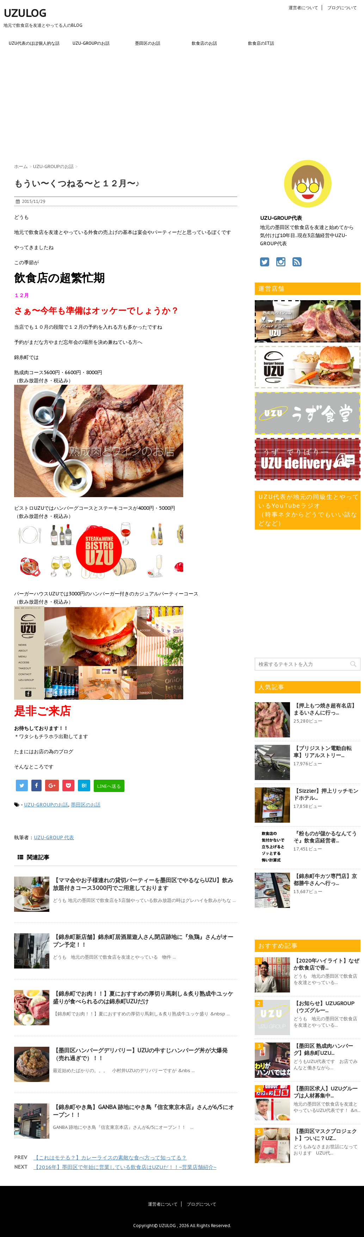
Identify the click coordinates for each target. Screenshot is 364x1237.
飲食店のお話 (204, 43)
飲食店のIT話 (261, 43)
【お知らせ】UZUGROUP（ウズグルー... (324, 1007)
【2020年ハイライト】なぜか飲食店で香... (326, 964)
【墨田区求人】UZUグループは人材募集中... (326, 1092)
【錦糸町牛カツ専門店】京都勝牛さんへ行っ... (325, 879)
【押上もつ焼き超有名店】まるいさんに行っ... (325, 709)
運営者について (303, 7)
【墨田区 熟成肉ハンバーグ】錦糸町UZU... (323, 1049)
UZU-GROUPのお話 (91, 43)
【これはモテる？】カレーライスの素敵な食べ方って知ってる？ (110, 1157)
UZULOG (25, 13)
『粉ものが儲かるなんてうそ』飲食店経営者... (325, 837)
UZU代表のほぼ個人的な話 (34, 43)
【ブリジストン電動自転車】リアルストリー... (323, 752)
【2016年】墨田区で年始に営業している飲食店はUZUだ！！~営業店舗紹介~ (124, 1167)
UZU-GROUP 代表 (54, 837)
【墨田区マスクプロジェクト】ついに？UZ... (325, 1135)
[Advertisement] (182, 103)
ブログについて (342, 7)
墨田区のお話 (147, 43)
